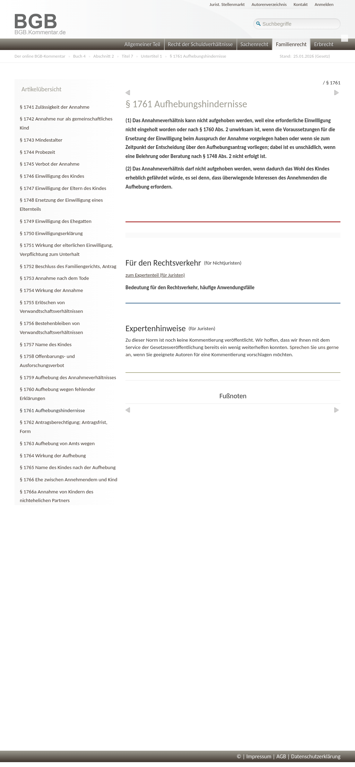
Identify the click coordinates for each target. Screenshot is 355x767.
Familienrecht (291, 44)
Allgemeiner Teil (142, 44)
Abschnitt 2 (103, 56)
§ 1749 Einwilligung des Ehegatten (56, 221)
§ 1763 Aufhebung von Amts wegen (57, 443)
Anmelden (324, 4)
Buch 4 (79, 56)
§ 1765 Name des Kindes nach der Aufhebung (67, 467)
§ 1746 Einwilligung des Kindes (52, 176)
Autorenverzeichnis (269, 4)
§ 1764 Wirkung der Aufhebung (53, 455)
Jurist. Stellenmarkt (227, 4)
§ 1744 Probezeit (37, 152)
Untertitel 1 (151, 56)
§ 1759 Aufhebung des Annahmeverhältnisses (68, 377)
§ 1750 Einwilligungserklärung (51, 233)
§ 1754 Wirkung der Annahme (51, 290)
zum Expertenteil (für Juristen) (155, 275)
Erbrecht (324, 44)
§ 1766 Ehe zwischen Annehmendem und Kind (68, 479)
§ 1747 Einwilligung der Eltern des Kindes (63, 188)
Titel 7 (127, 56)
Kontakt (301, 4)
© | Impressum (254, 756)
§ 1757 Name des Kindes (45, 344)
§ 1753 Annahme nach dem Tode (54, 278)
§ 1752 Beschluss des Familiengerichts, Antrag (68, 266)
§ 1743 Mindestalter (41, 140)
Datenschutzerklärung (315, 756)
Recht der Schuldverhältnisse (200, 44)
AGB (281, 756)
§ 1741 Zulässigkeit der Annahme (54, 107)
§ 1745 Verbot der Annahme (49, 164)
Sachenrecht (254, 44)
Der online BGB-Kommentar (40, 56)
